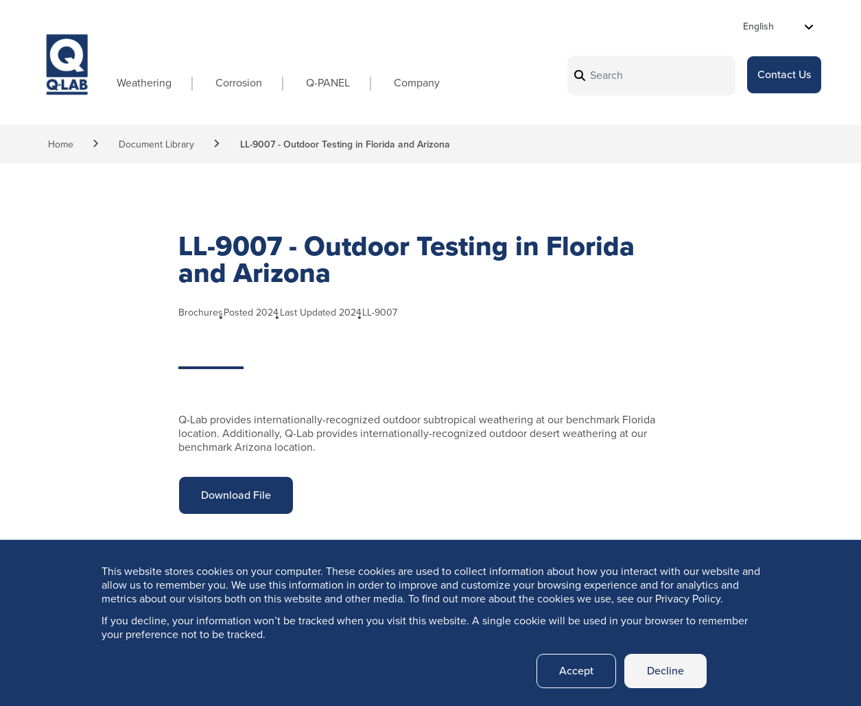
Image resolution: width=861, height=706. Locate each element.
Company (417, 83)
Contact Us (784, 74)
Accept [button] (576, 671)
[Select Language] (778, 26)
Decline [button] (665, 671)
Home (60, 144)
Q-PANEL (328, 83)
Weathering (144, 83)
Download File (236, 483)
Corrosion (238, 83)
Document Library (156, 144)
